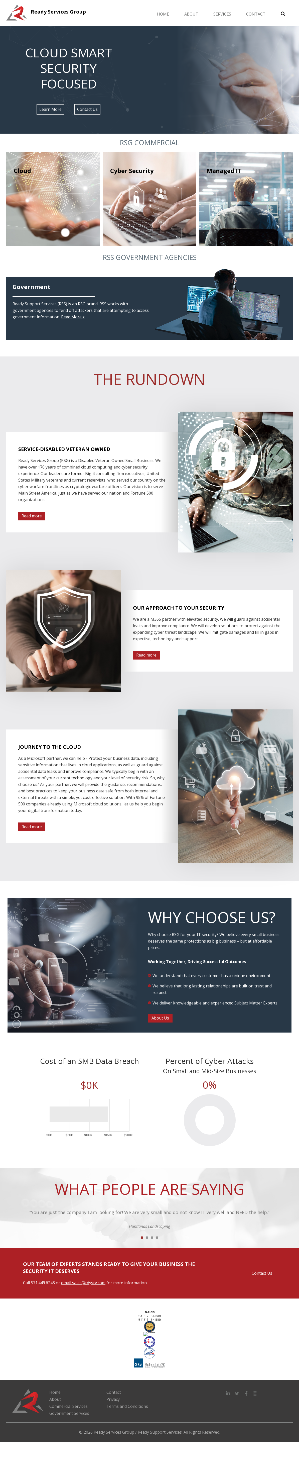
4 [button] (157, 1237)
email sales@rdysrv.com (83, 1282)
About (191, 14)
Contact (255, 14)
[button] (228, 1393)
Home (163, 14)
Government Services (69, 1413)
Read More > (73, 317)
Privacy (113, 1399)
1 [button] (142, 1237)
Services (222, 14)
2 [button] (147, 1237)
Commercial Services (68, 1406)
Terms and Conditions (127, 1406)
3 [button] (152, 1237)
